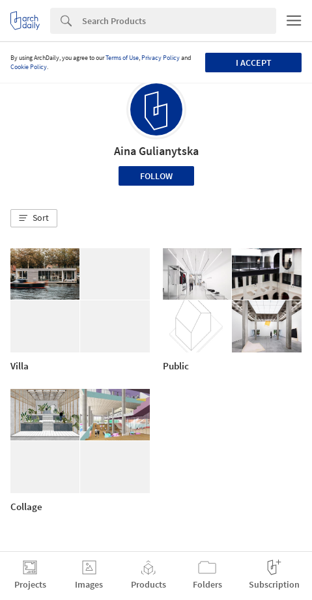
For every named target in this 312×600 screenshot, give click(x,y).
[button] (33, 218)
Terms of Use (122, 57)
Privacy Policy (160, 57)
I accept (254, 62)
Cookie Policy (28, 67)
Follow (156, 176)
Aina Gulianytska (156, 150)
